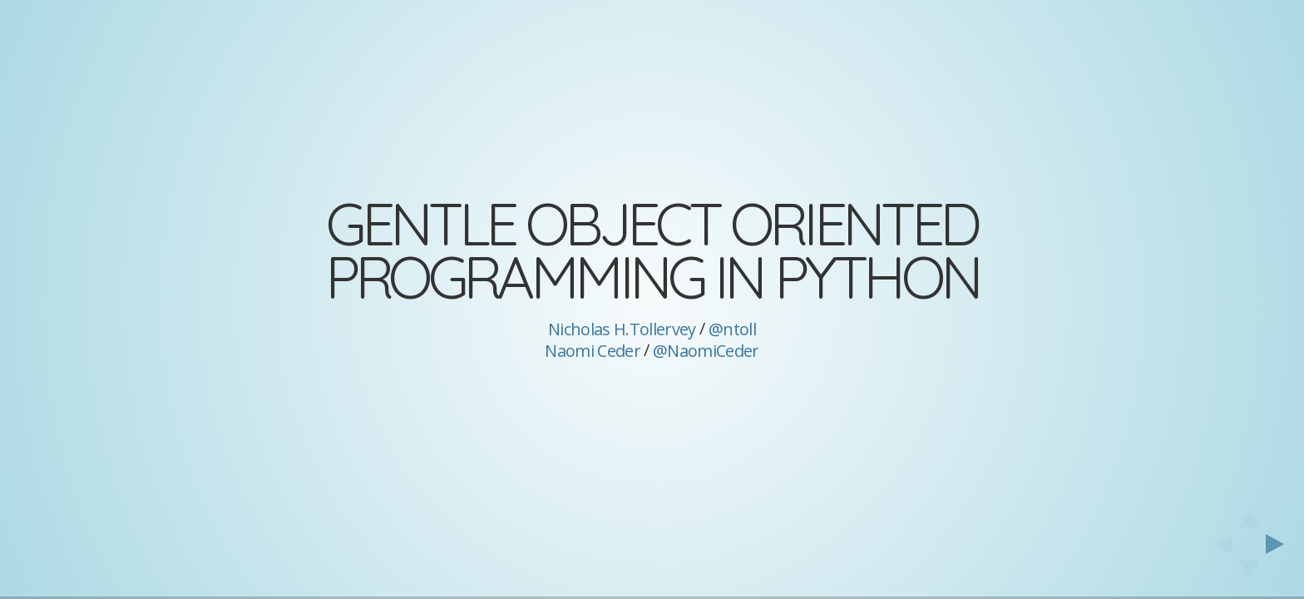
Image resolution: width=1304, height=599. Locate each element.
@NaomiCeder (706, 350)
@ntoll (732, 329)
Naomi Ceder (592, 350)
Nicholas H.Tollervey (622, 329)
